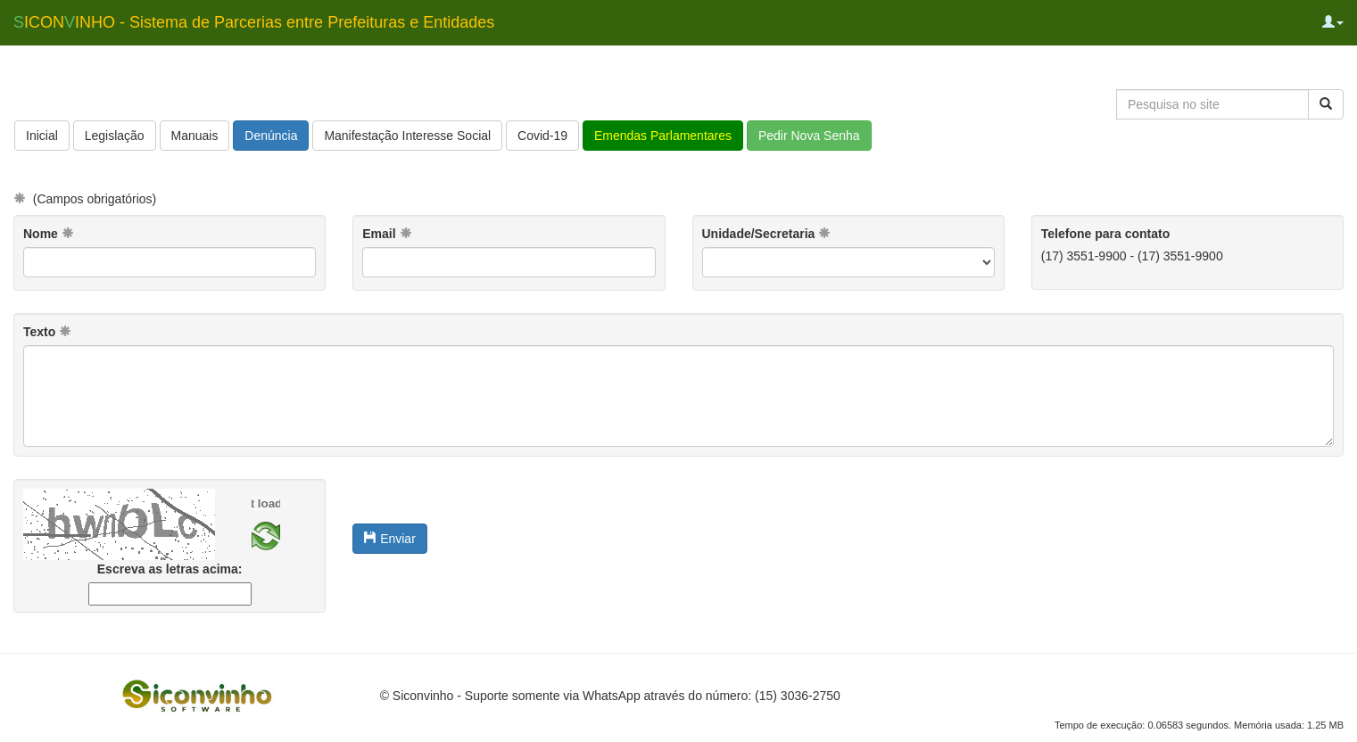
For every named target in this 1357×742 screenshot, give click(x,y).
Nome (48, 234)
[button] (1333, 22)
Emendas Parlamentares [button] (663, 135)
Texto (47, 332)
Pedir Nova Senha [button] (809, 135)
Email (386, 234)
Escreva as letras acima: (170, 569)
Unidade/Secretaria (767, 234)
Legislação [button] (115, 135)
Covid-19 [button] (542, 135)
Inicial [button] (42, 135)
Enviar (390, 539)
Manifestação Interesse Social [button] (407, 135)
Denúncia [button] (270, 135)
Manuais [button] (195, 135)
